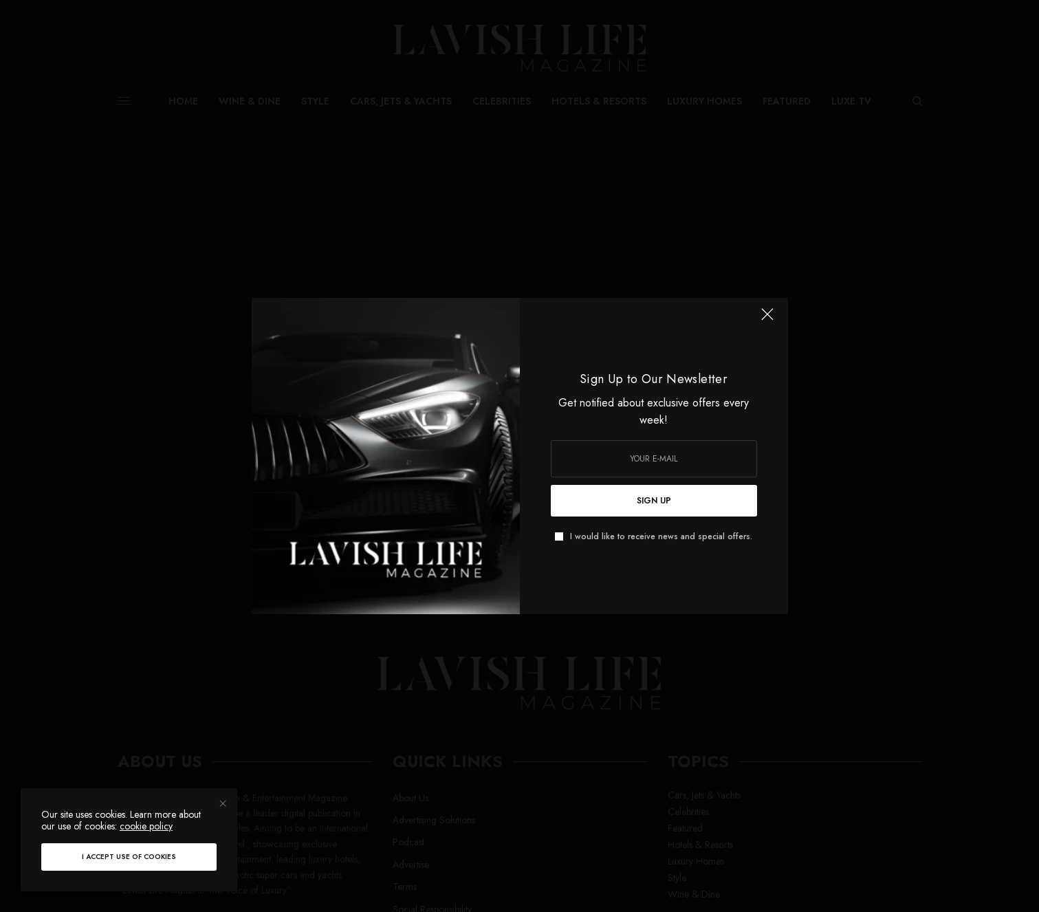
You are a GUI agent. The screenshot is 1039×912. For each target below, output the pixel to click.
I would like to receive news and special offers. (661, 536)
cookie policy (146, 826)
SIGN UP (654, 501)
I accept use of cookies (129, 856)
